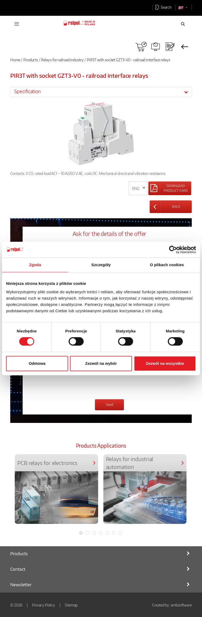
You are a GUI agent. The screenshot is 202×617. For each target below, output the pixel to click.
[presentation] (71, 385)
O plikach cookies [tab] (167, 264)
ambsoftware (181, 605)
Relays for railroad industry (62, 59)
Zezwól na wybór (101, 363)
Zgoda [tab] (35, 264)
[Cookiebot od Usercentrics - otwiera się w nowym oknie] (173, 250)
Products (30, 59)
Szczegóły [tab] (100, 264)
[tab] (101, 92)
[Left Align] (169, 188)
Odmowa (37, 363)
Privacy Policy (43, 605)
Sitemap (71, 605)
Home (15, 59)
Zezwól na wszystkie (165, 363)
